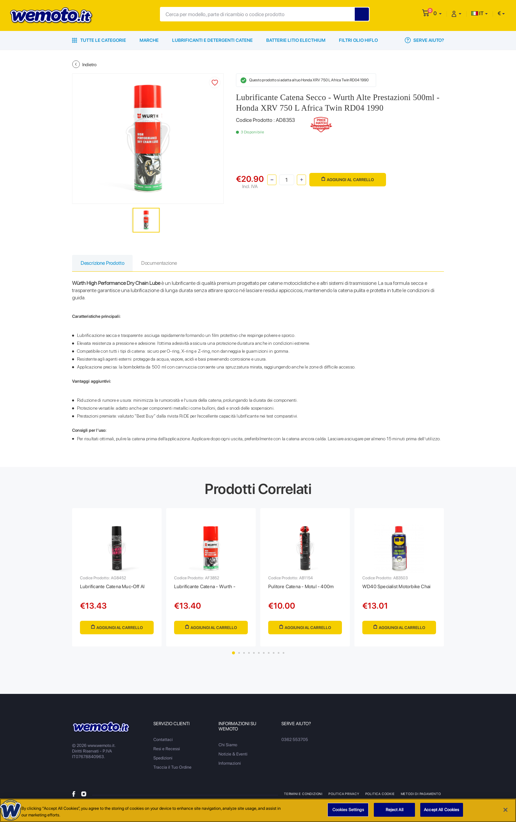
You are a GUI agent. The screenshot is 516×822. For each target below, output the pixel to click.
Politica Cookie (380, 797)
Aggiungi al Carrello (347, 179)
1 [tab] (233, 655)
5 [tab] (254, 656)
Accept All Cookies (441, 810)
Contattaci (163, 742)
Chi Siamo (228, 747)
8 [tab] (269, 656)
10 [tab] (278, 656)
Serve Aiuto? (424, 40)
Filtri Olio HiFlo (358, 40)
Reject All (394, 810)
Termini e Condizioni (303, 797)
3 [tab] (244, 656)
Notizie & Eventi (233, 756)
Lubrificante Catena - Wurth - (207, 588)
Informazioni (230, 766)
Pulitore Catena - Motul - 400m (303, 588)
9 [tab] (273, 656)
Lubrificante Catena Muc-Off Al (115, 588)
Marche (149, 40)
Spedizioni (162, 760)
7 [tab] (264, 656)
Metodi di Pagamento (421, 797)
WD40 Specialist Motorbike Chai (398, 588)
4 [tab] (249, 656)
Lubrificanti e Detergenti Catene (212, 40)
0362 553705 (294, 742)
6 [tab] (259, 656)
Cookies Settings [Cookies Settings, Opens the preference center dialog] (348, 810)
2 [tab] (239, 656)
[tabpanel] (117, 578)
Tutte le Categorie (99, 40)
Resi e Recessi (166, 751)
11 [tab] (283, 656)
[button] (437, 13)
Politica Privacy (344, 797)
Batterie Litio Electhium (295, 40)
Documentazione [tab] (162, 263)
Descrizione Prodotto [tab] (103, 263)
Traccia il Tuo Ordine (172, 770)
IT (477, 13)
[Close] (505, 810)
